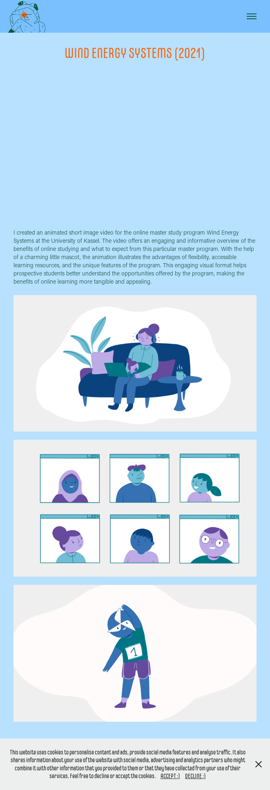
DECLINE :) (195, 775)
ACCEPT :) (170, 775)
